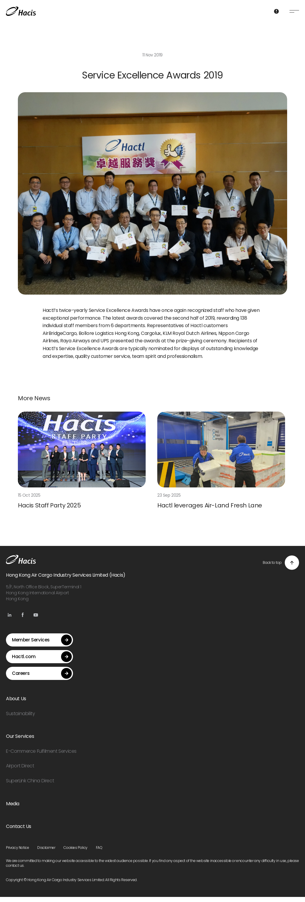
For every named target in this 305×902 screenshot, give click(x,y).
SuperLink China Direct (30, 785)
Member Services (42, 645)
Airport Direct (20, 770)
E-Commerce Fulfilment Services (41, 756)
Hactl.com (42, 661)
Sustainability (20, 718)
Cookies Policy (75, 852)
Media (12, 808)
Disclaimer (46, 852)
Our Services (20, 741)
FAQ (99, 852)
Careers (42, 678)
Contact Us (18, 831)
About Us (16, 703)
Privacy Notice (17, 852)
